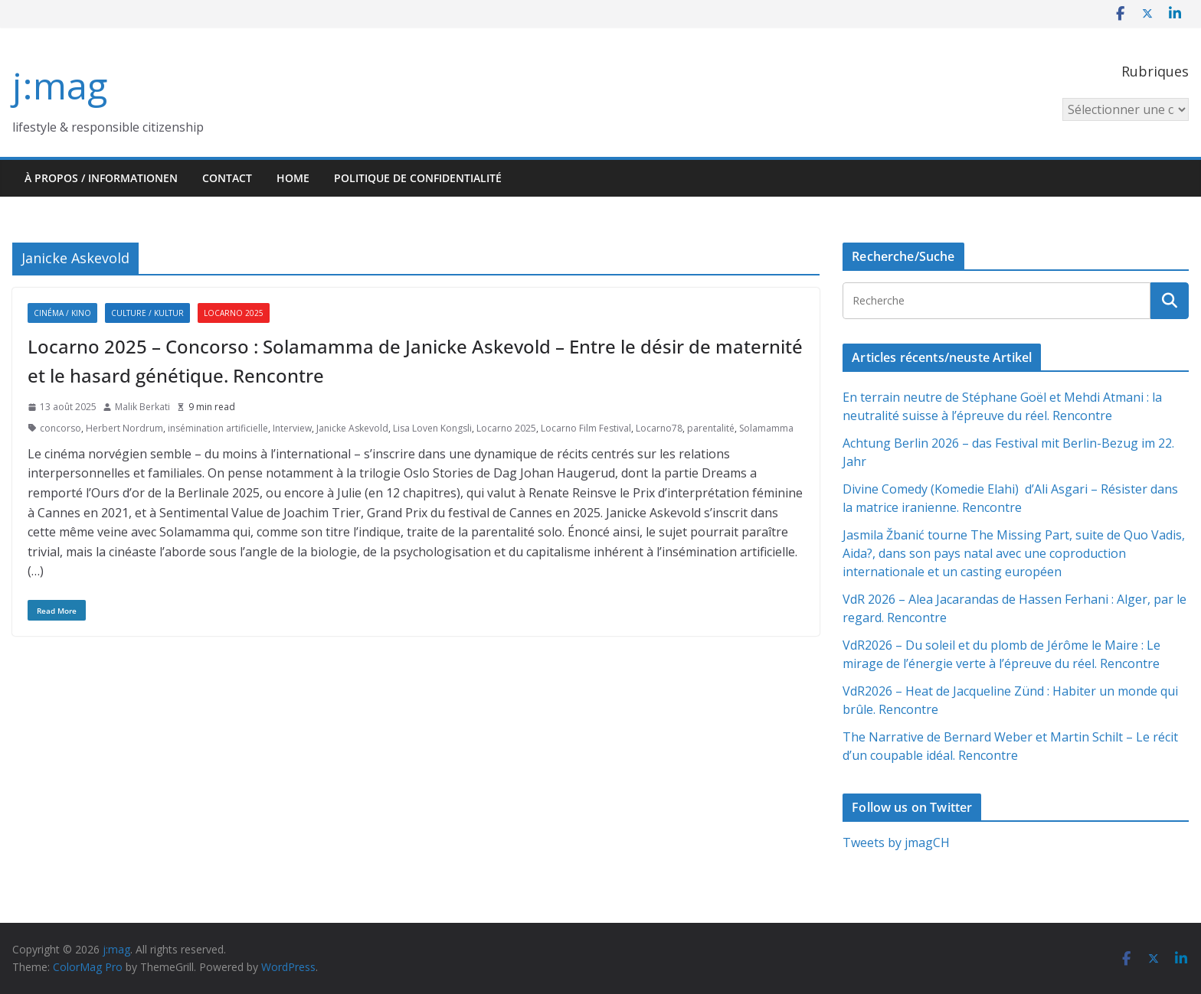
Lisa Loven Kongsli (432, 428)
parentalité (711, 428)
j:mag (59, 85)
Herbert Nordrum (124, 428)
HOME (293, 178)
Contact (227, 178)
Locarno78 (659, 428)
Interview (292, 428)
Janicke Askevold (352, 428)
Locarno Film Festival (586, 428)
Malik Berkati (142, 406)
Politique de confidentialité (418, 178)
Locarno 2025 (233, 313)
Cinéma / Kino (62, 313)
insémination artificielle (218, 428)
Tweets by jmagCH (896, 842)
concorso (60, 428)
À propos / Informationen (101, 178)
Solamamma (766, 428)
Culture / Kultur (147, 313)
